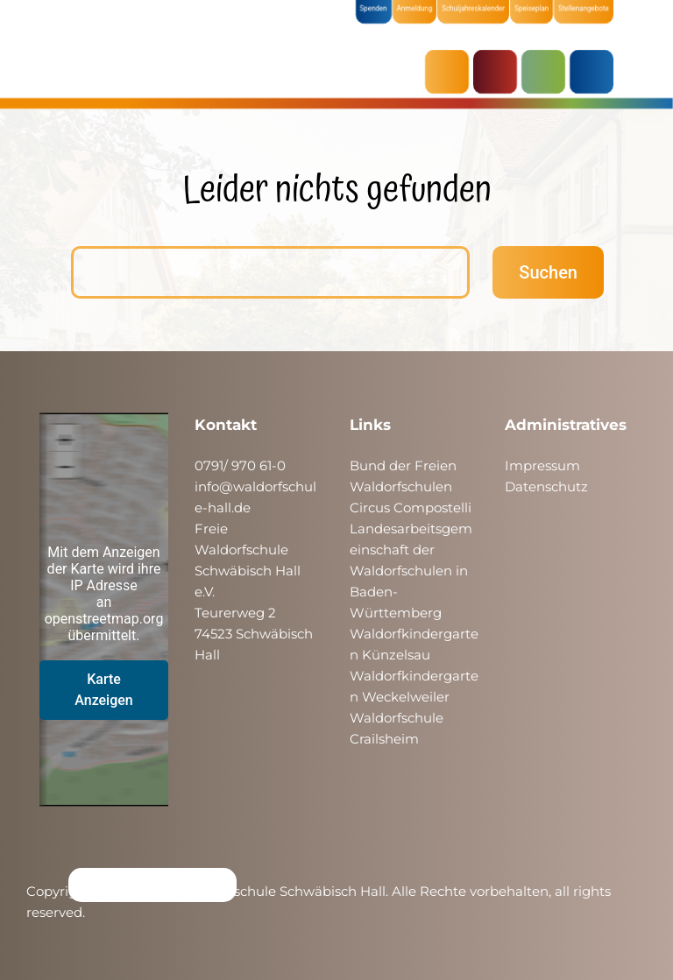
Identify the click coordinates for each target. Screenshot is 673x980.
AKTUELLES (451, 72)
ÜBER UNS (595, 72)
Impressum (542, 465)
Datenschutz (546, 486)
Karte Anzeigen (103, 690)
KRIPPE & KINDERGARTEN (499, 72)
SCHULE (547, 72)
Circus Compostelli (410, 507)
